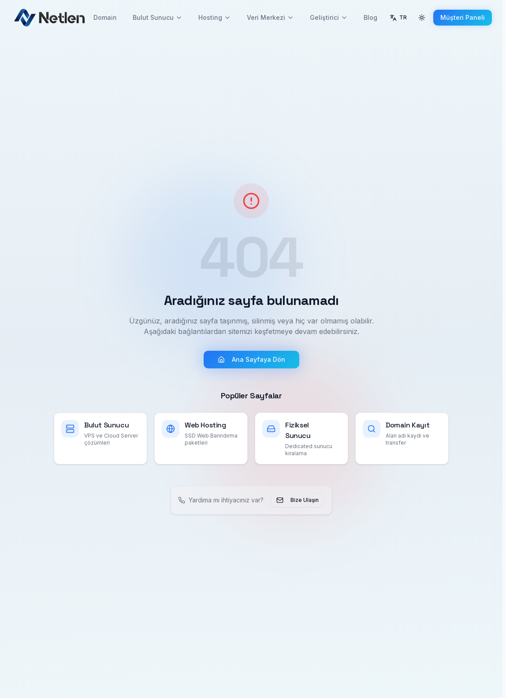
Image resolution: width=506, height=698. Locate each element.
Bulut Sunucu (157, 17)
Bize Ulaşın (297, 500)
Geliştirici (329, 17)
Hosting (214, 17)
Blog (370, 17)
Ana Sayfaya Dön (251, 359)
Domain (105, 17)
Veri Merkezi (270, 17)
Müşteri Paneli (462, 17)
